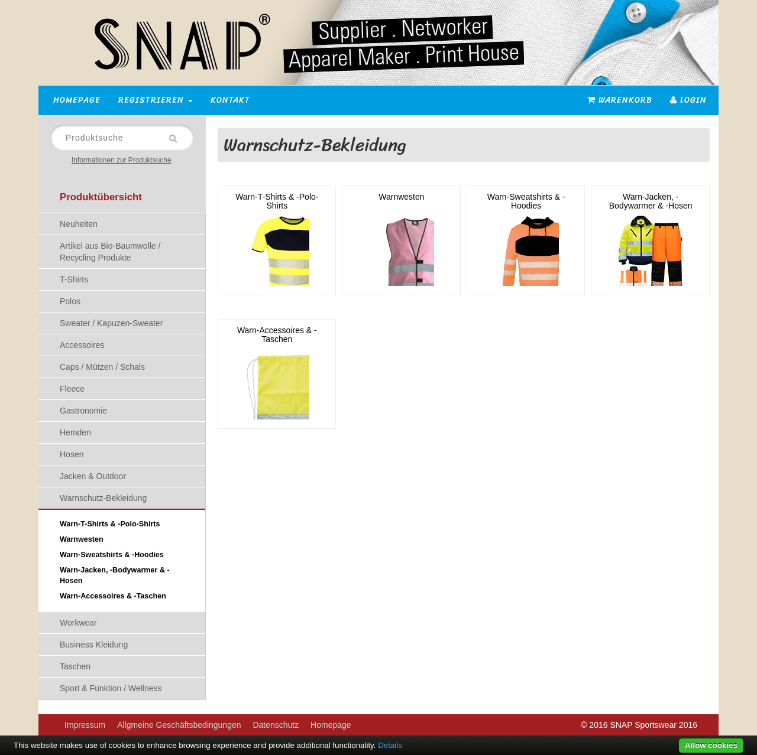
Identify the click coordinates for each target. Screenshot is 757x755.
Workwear (78, 622)
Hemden (75, 432)
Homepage (77, 100)
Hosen (71, 454)
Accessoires (82, 345)
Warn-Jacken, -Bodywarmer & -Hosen (115, 575)
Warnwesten (81, 539)
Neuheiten (79, 224)
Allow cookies (711, 745)
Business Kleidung (94, 644)
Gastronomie (83, 410)
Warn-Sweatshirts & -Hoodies (112, 555)
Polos (70, 301)
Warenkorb (619, 100)
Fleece (72, 388)
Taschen (75, 666)
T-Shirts (74, 279)
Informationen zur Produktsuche (122, 160)
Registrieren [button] (155, 100)
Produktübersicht (101, 197)
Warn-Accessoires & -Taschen (113, 596)
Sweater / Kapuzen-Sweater (111, 323)
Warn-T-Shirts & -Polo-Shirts (110, 524)
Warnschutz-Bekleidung (103, 498)
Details (390, 745)
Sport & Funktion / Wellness (110, 688)
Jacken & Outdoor (93, 476)
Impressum (84, 725)
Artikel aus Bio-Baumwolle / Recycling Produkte (110, 251)
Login (688, 100)
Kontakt (230, 100)
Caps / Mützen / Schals (102, 367)
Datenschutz (276, 725)
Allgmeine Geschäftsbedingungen (179, 725)
